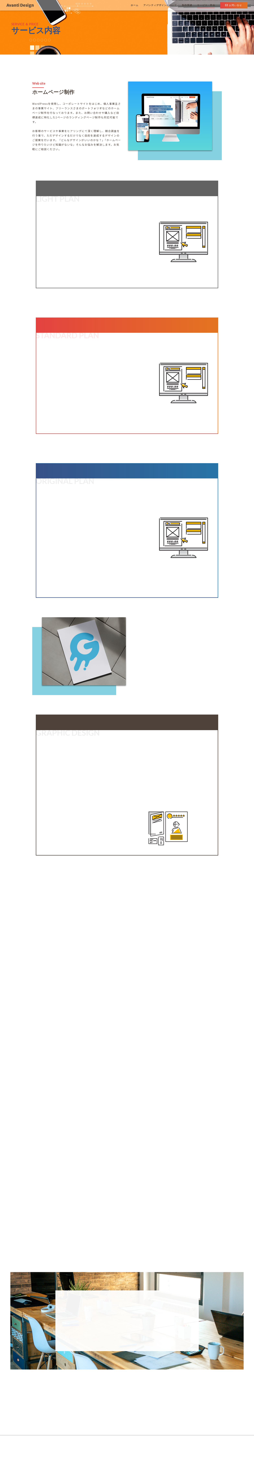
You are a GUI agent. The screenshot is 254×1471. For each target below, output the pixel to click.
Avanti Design (20, 5)
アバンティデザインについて (160, 5)
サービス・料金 (206, 5)
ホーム (135, 5)
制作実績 (187, 5)
